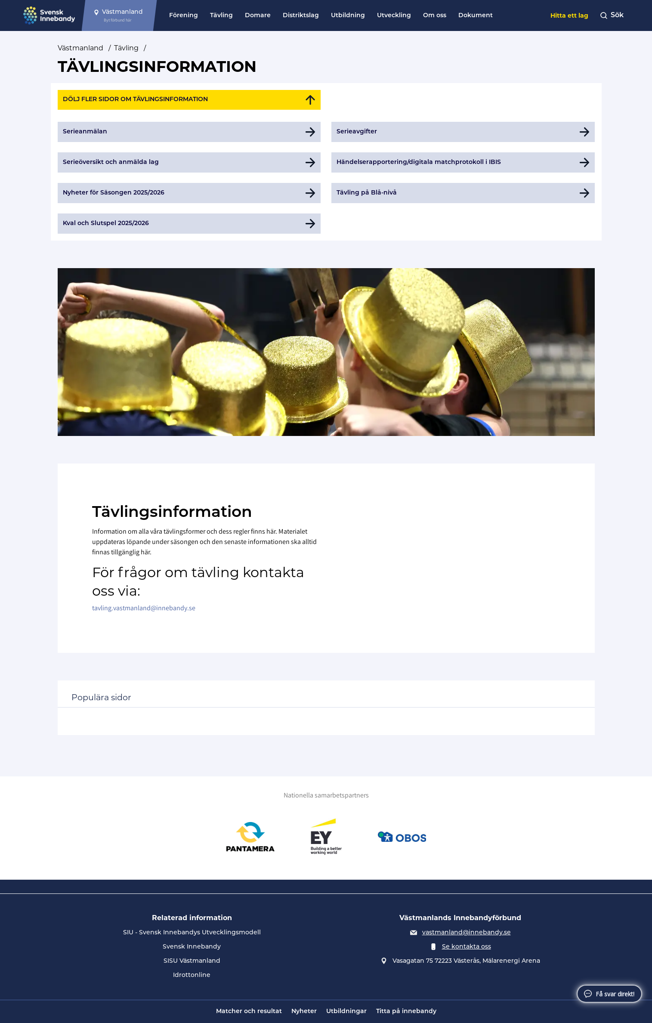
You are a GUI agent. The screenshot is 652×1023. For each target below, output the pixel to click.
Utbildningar (346, 1011)
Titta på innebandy (406, 1011)
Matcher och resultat (249, 1011)
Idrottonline (191, 975)
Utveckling (394, 15)
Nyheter (304, 1011)
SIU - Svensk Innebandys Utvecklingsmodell (192, 933)
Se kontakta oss (466, 947)
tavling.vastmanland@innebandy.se (143, 607)
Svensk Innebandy (192, 947)
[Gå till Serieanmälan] (189, 132)
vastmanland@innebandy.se (466, 933)
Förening (183, 15)
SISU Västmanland (192, 961)
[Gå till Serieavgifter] (463, 132)
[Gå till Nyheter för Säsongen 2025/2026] (189, 193)
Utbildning (348, 15)
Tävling (221, 15)
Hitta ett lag (569, 15)
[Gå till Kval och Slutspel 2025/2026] (189, 223)
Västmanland (80, 48)
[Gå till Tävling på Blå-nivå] (463, 193)
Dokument (475, 15)
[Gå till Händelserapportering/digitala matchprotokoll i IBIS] (463, 162)
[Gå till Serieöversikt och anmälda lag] (189, 162)
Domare (258, 15)
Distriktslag (301, 15)
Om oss (434, 15)
